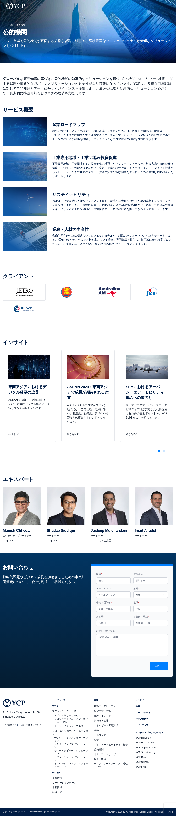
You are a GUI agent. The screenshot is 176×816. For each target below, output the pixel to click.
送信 (159, 665)
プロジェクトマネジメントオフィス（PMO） (71, 720)
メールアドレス (105, 588)
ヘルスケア (100, 735)
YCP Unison (142, 762)
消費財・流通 (101, 720)
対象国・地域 (141, 616)
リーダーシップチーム (64, 782)
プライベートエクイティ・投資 (111, 744)
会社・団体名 (104, 602)
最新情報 (57, 787)
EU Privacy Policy (33, 811)
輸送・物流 (100, 759)
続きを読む (16, 434)
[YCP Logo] (15, 6)
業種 (11, 24)
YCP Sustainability (145, 752)
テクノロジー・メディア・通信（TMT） (111, 765)
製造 (96, 739)
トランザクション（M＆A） (69, 726)
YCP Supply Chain (146, 747)
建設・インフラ (102, 715)
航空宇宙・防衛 (102, 711)
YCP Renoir (142, 757)
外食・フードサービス (106, 754)
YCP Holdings (143, 737)
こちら (18, 724)
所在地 (100, 616)
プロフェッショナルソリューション (70, 732)
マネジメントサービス (64, 711)
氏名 (99, 574)
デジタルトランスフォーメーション (71, 739)
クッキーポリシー (52, 811)
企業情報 (57, 777)
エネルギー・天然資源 (106, 725)
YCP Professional (145, 742)
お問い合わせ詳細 (106, 630)
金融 (96, 730)
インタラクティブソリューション (71, 745)
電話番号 (138, 574)
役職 (136, 602)
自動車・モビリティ (105, 706)
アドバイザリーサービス (67, 715)
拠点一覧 (57, 792)
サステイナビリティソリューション (71, 752)
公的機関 (99, 749)
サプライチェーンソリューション (71, 758)
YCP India (141, 766)
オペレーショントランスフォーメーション (71, 765)
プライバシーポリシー (13, 811)
